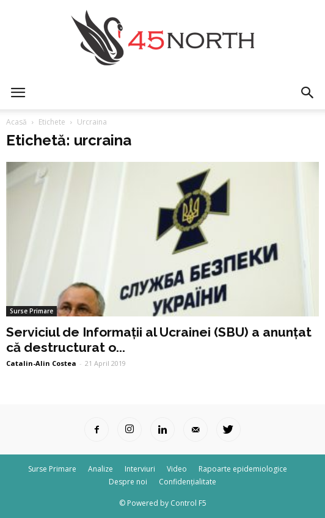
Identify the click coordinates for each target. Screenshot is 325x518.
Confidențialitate (187, 481)
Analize (100, 469)
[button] (308, 92)
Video (177, 469)
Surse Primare (31, 311)
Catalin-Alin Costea (41, 363)
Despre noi (128, 481)
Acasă (16, 122)
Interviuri (140, 469)
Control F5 (188, 503)
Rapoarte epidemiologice (243, 469)
